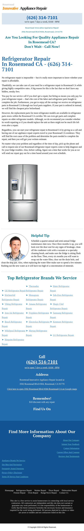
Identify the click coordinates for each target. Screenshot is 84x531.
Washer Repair (40, 490)
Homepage (9, 490)
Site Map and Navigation (12, 465)
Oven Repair (33, 493)
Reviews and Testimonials (68, 456)
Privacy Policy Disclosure (12, 473)
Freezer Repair (20, 493)
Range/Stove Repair (49, 493)
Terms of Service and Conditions (15, 477)
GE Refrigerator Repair (15, 290)
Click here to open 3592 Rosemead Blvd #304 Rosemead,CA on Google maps (42, 389)
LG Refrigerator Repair (63, 335)
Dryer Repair (54, 490)
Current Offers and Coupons (68, 452)
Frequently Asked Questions (13, 469)
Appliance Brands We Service (13, 461)
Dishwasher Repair (69, 490)
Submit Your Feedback (70, 444)
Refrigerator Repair (24, 490)
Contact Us (63, 493)
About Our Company (71, 440)
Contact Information (71, 448)
